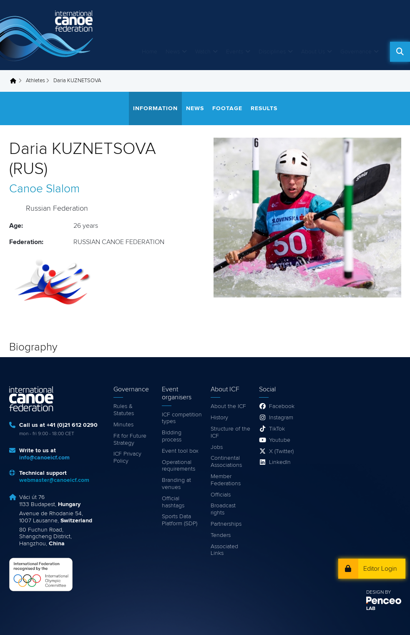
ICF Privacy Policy (127, 457)
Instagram (281, 418)
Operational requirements (178, 465)
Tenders (221, 535)
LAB (370, 608)
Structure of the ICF (230, 432)
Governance (356, 52)
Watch (203, 52)
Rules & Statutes (123, 409)
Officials (221, 495)
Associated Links (224, 550)
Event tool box (180, 451)
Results (264, 108)
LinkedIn (280, 462)
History (219, 418)
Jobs (217, 447)
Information (155, 108)
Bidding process (171, 436)
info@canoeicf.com (44, 458)
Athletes (35, 80)
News (173, 52)
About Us (313, 52)
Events (234, 52)
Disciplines (272, 52)
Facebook (281, 406)
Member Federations (226, 480)
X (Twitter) (281, 451)
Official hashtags (173, 502)
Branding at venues (176, 483)
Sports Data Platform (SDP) (179, 520)
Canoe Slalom (44, 189)
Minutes (123, 425)
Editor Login (380, 568)
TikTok (277, 429)
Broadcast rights (223, 509)
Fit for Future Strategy (129, 439)
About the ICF (228, 406)
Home (149, 52)
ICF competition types (182, 418)
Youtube (279, 440)
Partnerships (226, 524)
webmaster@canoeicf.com (54, 480)
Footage (227, 108)
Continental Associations (226, 461)
